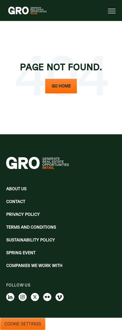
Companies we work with (34, 265)
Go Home (61, 86)
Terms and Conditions (31, 227)
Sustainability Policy (30, 240)
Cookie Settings (22, 323)
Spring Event (20, 252)
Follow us (18, 285)
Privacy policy (23, 214)
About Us (16, 188)
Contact (15, 201)
